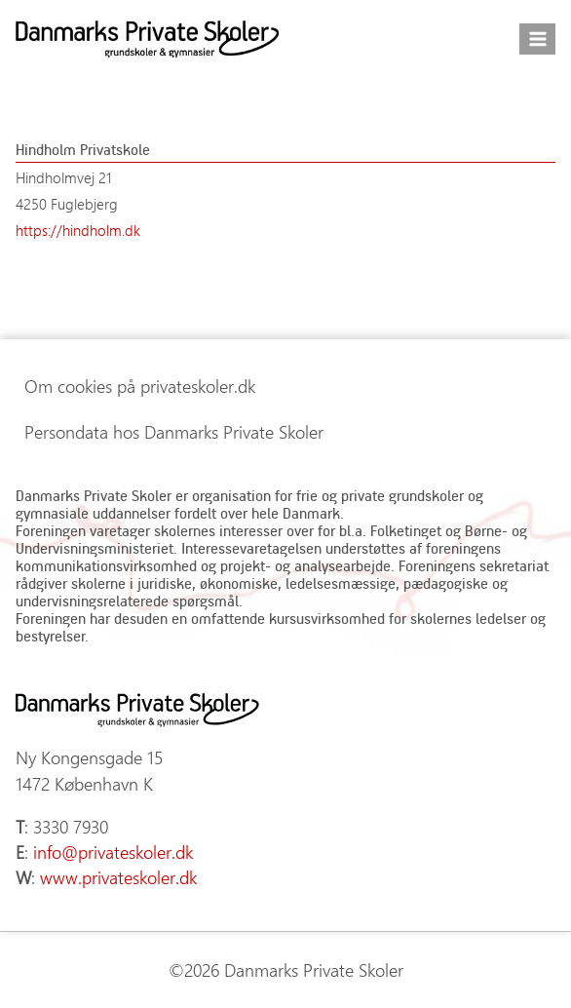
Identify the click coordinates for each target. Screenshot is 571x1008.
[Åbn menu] (537, 38)
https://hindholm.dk (78, 230)
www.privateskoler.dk (118, 877)
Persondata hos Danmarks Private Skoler (174, 432)
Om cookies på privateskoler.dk (139, 386)
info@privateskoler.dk (113, 852)
